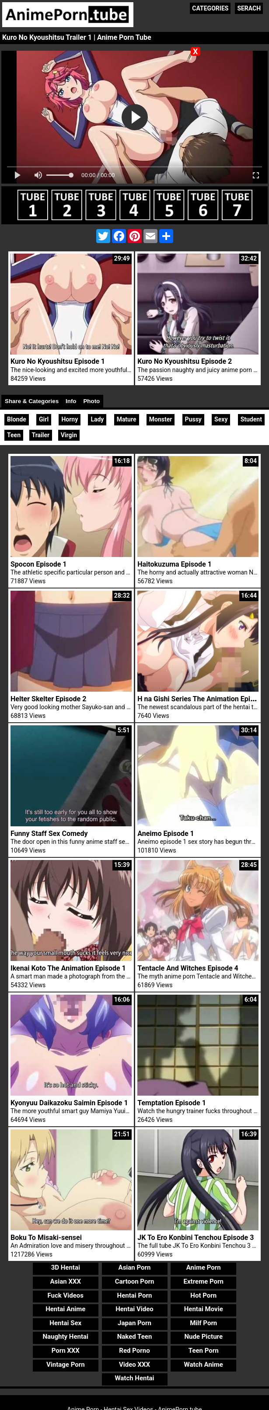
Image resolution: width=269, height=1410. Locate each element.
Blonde (16, 419)
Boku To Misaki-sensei (46, 1237)
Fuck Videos (66, 1295)
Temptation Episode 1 (171, 1103)
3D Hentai (65, 1267)
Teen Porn (204, 1350)
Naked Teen (134, 1336)
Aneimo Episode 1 (165, 833)
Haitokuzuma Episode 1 (174, 564)
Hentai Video (134, 1309)
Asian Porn (135, 1267)
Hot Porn (203, 1295)
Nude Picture (203, 1336)
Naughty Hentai (66, 1336)
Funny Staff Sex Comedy (48, 833)
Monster (160, 419)
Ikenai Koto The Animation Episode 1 (68, 968)
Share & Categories (32, 401)
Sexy (220, 419)
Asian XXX (65, 1281)
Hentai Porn (134, 1295)
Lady (97, 419)
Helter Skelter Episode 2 (48, 699)
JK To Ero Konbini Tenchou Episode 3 (195, 1237)
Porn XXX (66, 1350)
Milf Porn (203, 1323)
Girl (44, 419)
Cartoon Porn (134, 1281)
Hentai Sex (65, 1323)
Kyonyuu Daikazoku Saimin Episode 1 (69, 1103)
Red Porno (134, 1350)
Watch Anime (203, 1364)
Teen (14, 435)
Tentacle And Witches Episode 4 (187, 968)
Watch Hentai (134, 1378)
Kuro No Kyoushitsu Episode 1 (57, 361)
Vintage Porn (65, 1364)
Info (71, 401)
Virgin (69, 435)
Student (251, 419)
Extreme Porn (204, 1281)
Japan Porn (134, 1323)
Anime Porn (203, 1267)
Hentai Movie (203, 1309)
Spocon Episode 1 (38, 564)
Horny (69, 419)
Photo (91, 401)
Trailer (41, 435)
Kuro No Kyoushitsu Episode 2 (184, 361)
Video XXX (134, 1364)
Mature (126, 419)
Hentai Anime (65, 1309)
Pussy (193, 419)
